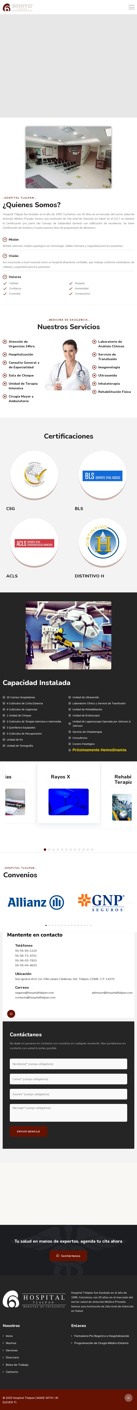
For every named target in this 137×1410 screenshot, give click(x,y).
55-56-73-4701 (26, 955)
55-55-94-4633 (26, 965)
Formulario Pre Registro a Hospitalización (101, 1336)
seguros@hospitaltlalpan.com (34, 992)
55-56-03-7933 (26, 960)
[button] (45, 849)
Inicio (9, 1336)
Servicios (12, 1350)
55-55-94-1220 (26, 950)
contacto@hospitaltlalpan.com (35, 997)
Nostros (11, 1343)
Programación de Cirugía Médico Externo (101, 1343)
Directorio (12, 1357)
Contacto (12, 1372)
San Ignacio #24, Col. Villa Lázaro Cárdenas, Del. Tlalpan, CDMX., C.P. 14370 (65, 979)
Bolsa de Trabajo (17, 1364)
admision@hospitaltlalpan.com (112, 992)
